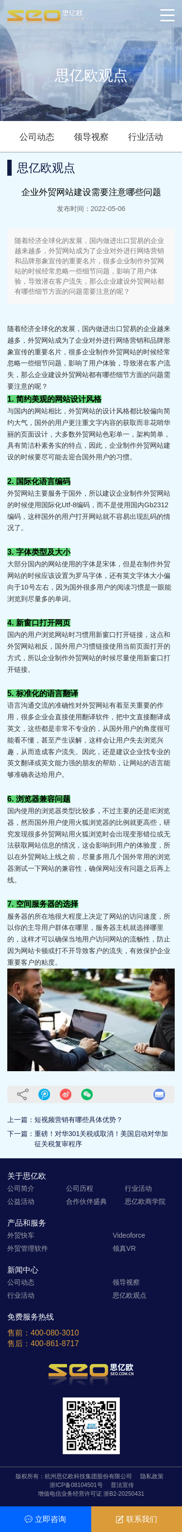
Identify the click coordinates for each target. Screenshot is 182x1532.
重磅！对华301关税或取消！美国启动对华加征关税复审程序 (101, 1139)
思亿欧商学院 (145, 1201)
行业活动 (145, 137)
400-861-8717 (55, 1343)
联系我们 (136, 1519)
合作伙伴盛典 (86, 1201)
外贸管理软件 (27, 1248)
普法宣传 (122, 1485)
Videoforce (129, 1235)
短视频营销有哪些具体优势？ (78, 1119)
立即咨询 (45, 1519)
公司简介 (20, 1188)
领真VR (124, 1248)
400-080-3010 (55, 1333)
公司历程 (79, 1188)
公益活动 (20, 1201)
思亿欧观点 (130, 1295)
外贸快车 (20, 1235)
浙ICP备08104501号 (76, 1485)
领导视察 (91, 137)
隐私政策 (152, 1476)
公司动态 (36, 137)
